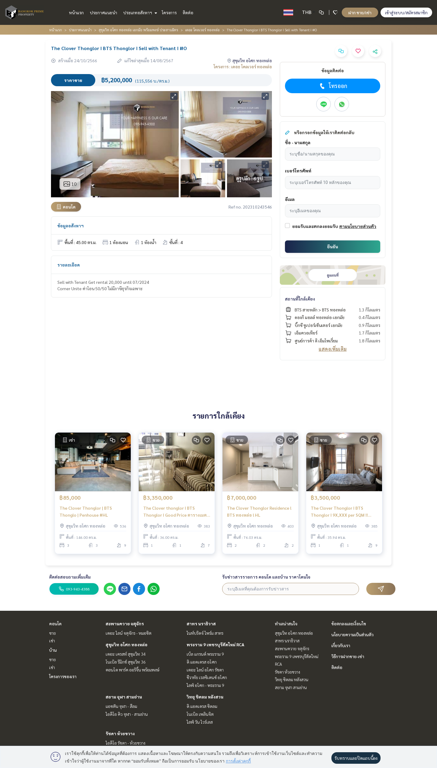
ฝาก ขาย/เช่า (359, 12)
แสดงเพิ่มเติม (333, 349)
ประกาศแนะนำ (103, 12)
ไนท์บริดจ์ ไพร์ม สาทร (205, 633)
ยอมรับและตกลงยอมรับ (315, 226)
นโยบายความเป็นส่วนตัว (352, 634)
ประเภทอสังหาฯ (139, 12)
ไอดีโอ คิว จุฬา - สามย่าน (127, 714)
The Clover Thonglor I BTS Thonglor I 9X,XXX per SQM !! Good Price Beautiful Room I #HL (343, 511)
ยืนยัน (332, 246)
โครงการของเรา (62, 676)
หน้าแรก (76, 12)
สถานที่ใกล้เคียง (300, 298)
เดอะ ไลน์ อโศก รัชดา (205, 669)
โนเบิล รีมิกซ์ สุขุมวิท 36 (126, 661)
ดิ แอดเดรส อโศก (202, 661)
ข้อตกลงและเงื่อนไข (348, 623)
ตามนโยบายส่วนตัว (357, 226)
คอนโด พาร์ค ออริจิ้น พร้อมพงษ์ (132, 669)
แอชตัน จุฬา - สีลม (121, 706)
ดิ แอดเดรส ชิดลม (202, 706)
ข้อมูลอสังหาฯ (70, 225)
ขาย (52, 633)
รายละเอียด (68, 264)
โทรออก (332, 86)
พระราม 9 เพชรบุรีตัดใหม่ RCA (215, 644)
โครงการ (169, 12)
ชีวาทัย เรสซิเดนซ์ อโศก (207, 677)
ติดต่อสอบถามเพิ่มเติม (70, 576)
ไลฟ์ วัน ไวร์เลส (200, 722)
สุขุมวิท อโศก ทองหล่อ (126, 644)
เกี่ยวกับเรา (340, 645)
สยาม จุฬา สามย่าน (124, 696)
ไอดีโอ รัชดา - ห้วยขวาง (125, 743)
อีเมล (290, 199)
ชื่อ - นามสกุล (297, 142)
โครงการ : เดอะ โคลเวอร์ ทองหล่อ (243, 66)
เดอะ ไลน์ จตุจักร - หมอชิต (128, 633)
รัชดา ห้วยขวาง (120, 733)
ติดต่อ (188, 12)
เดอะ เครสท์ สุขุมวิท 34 (126, 654)
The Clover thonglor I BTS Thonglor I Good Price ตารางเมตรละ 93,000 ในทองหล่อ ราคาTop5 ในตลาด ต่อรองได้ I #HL (176, 511)
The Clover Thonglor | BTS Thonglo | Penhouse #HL (85, 511)
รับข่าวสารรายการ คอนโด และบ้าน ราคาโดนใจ (266, 576)
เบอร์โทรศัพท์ (298, 170)
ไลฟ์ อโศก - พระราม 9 (205, 685)
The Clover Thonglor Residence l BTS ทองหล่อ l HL (259, 511)
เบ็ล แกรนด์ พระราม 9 (205, 654)
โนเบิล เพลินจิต (200, 714)
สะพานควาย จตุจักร (125, 623)
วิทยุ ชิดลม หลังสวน (205, 696)
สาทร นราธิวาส (201, 623)
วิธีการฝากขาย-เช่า (347, 656)
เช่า (52, 640)
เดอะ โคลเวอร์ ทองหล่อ (202, 29)
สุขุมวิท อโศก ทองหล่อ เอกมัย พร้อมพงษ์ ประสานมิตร (138, 29)
